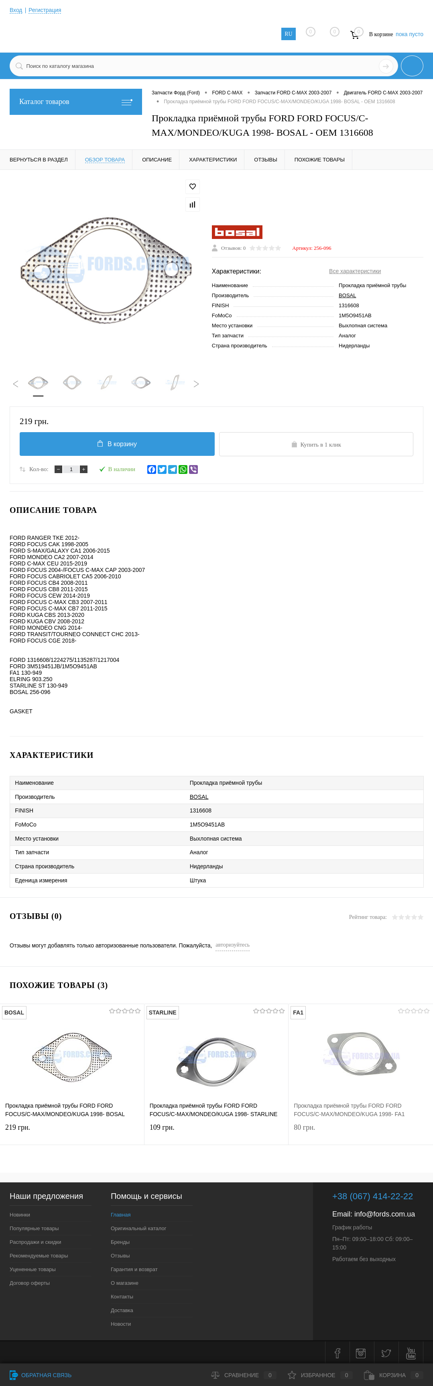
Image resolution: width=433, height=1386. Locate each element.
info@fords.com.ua (384, 1212)
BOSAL (347, 296)
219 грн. (72, 1132)
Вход (16, 10)
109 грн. (216, 1132)
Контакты (122, 1295)
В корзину (116, 443)
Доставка (122, 1309)
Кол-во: (39, 469)
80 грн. (361, 1132)
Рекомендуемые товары (39, 1254)
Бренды (120, 1240)
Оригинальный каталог (138, 1227)
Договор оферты (30, 1281)
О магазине (124, 1281)
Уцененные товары (33, 1268)
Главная (120, 1213)
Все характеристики (355, 271)
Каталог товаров (75, 102)
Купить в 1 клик (316, 444)
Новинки (20, 1213)
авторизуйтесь (232, 943)
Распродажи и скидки (35, 1240)
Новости (121, 1322)
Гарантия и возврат (134, 1268)
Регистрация (45, 10)
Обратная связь (40, 1375)
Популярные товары (34, 1227)
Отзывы (120, 1254)
